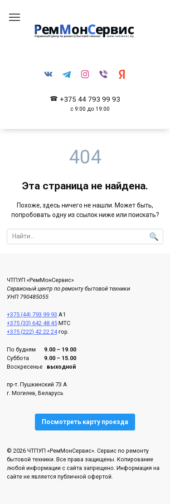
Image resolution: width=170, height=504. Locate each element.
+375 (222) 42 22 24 (32, 331)
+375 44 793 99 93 (90, 103)
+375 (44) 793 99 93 (32, 314)
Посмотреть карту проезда (85, 421)
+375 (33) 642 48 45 (32, 323)
